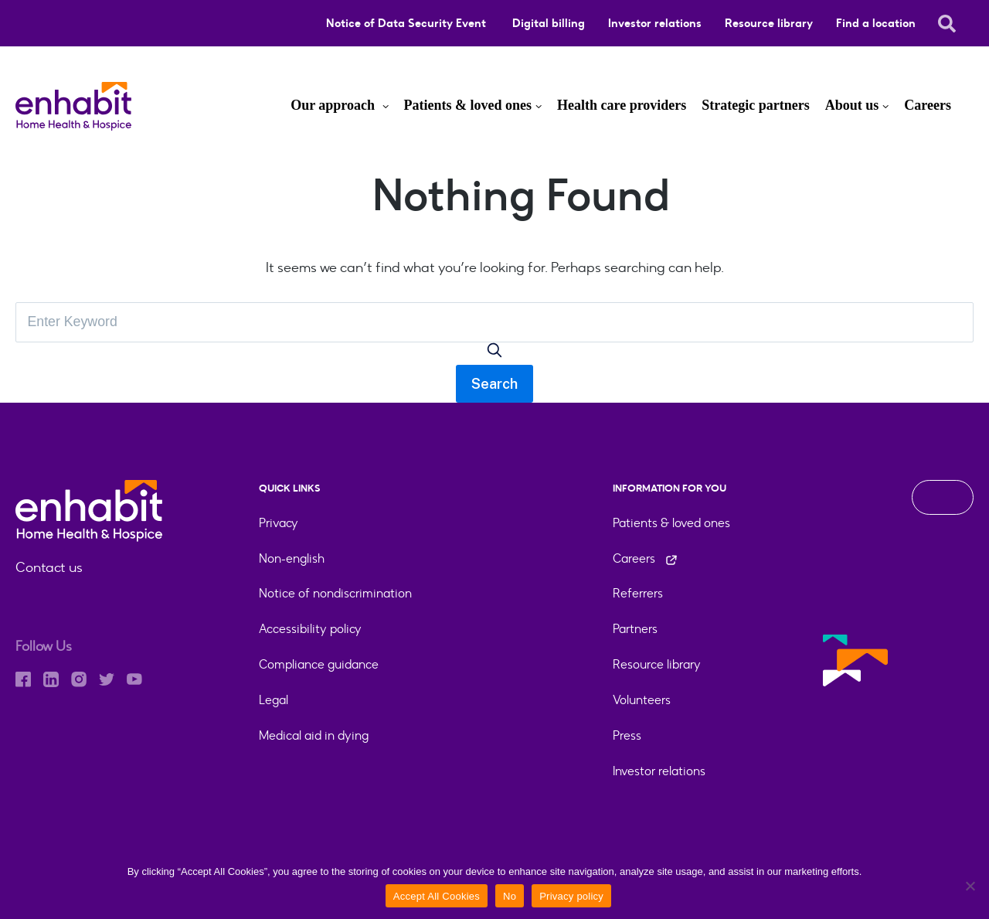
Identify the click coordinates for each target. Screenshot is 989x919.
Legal (273, 700)
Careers (927, 105)
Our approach (334, 105)
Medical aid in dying (314, 736)
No (509, 896)
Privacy (278, 523)
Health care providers (621, 105)
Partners (635, 629)
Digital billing (548, 23)
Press (627, 736)
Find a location (876, 23)
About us (852, 105)
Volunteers (642, 700)
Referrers (638, 594)
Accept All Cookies (436, 896)
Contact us (49, 567)
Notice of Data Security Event (407, 23)
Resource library (769, 23)
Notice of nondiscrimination (335, 594)
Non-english (292, 558)
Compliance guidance (319, 665)
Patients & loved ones (468, 105)
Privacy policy (571, 896)
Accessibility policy (310, 629)
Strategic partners (755, 105)
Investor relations (655, 23)
